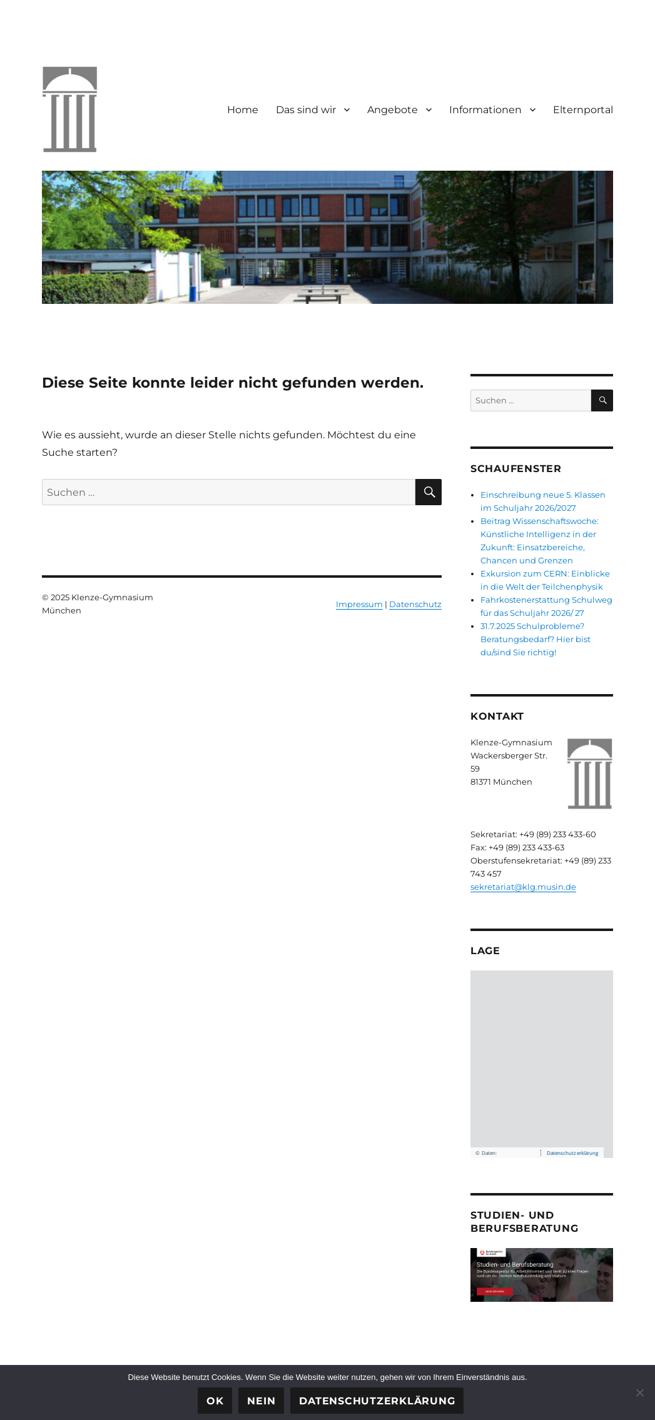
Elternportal (583, 110)
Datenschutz (415, 604)
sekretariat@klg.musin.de (523, 887)
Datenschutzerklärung (377, 1401)
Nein (261, 1401)
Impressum (359, 604)
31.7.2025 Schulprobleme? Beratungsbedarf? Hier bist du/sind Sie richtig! (535, 639)
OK (215, 1401)
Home (242, 110)
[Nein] (639, 1392)
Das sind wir (306, 110)
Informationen (485, 110)
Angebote (392, 110)
